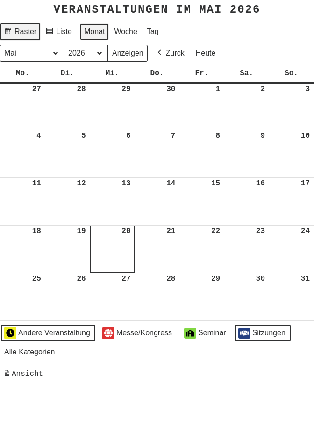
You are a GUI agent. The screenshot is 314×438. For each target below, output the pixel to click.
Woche (125, 31)
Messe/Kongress (137, 332)
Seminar (205, 332)
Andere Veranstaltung (47, 332)
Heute (206, 53)
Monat (94, 31)
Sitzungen (261, 332)
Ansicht (24, 375)
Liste (58, 32)
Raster (20, 32)
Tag (153, 31)
